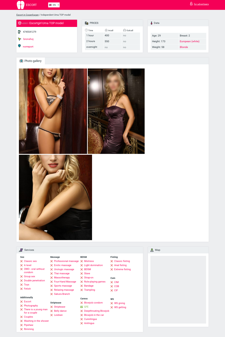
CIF (116, 290)
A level (27, 265)
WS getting (120, 307)
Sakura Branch (62, 293)
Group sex (29, 276)
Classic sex (30, 261)
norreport (25, 46)
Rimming (29, 329)
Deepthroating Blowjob (96, 310)
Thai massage (62, 273)
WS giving (119, 303)
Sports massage (63, 285)
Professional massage (66, 261)
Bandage (89, 285)
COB (116, 286)
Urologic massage (64, 269)
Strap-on (88, 277)
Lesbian (58, 315)
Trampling (89, 289)
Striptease (59, 306)
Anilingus (89, 323)
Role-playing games (95, 281)
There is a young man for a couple (35, 311)
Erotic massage (62, 265)
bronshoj (26, 39)
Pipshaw (28, 325)
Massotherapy (62, 277)
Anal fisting (120, 265)
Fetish (27, 288)
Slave (87, 273)
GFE (86, 306)
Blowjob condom (93, 302)
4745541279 (29, 31)
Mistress (89, 261)
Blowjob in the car (94, 315)
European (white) (190, 41)
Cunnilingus (90, 319)
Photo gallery (31, 61)
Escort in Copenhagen (27, 14)
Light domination (93, 265)
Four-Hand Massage (65, 281)
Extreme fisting (122, 269)
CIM (116, 282)
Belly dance (60, 310)
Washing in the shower (36, 320)
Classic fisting (122, 261)
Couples (28, 316)
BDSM (87, 269)
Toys (26, 284)
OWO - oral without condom (34, 271)
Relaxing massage (64, 289)
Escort (27, 301)
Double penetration (34, 280)
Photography (31, 305)
